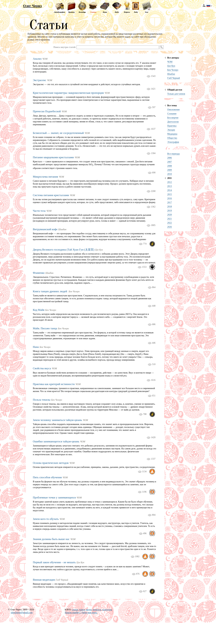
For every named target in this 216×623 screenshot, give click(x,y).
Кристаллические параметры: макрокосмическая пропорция (68, 92)
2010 (169, 174)
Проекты (71, 12)
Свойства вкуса (42, 368)
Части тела (39, 210)
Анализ (37, 58)
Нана (36, 346)
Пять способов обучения (47, 477)
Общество (172, 138)
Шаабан (171, 74)
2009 (169, 170)
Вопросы (127, 12)
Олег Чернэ (32, 6)
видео (89, 609)
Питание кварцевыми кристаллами (53, 157)
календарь (107, 609)
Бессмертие (173, 117)
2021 (169, 219)
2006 (169, 158)
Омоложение (173, 109)
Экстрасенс (39, 80)
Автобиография (59, 12)
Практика (171, 126)
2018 (169, 206)
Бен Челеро (172, 70)
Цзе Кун (171, 66)
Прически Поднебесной (47, 111)
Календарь (82, 12)
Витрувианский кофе (45, 229)
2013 (169, 186)
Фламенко (39, 272)
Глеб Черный (173, 78)
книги (82, 609)
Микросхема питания (45, 176)
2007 (169, 162)
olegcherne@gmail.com (22, 612)
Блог (146, 12)
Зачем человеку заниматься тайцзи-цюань (57, 420)
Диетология (173, 122)
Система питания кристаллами (51, 195)
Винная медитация (44, 579)
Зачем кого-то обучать (46, 518)
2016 (169, 198)
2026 (169, 227)
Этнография (173, 142)
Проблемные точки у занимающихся (54, 497)
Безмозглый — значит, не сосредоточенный (58, 133)
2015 (169, 194)
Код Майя (38, 309)
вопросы (97, 609)
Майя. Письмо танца (45, 328)
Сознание (172, 113)
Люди (136, 12)
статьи (75, 609)
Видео (117, 12)
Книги (105, 12)
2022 (169, 223)
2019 (169, 210)
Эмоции (171, 130)
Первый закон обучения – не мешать (54, 562)
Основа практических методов (51, 462)
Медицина (172, 134)
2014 (169, 190)
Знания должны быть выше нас (51, 539)
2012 (169, 182)
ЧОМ (170, 62)
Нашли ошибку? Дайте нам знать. (81, 612)
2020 (169, 214)
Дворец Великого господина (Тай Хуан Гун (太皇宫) (63, 249)
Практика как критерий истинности (54, 384)
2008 (169, 166)
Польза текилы (41, 399)
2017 (169, 202)
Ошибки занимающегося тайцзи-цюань (56, 441)
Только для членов (176, 94)
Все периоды (173, 154)
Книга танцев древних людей (50, 291)
